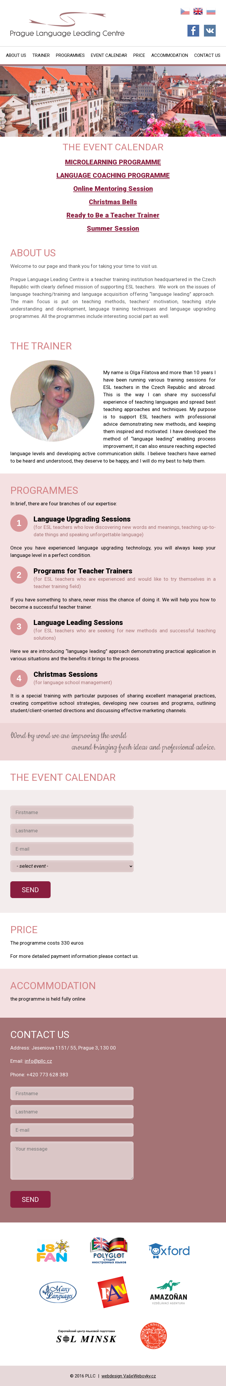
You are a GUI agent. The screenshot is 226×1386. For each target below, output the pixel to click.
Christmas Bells (113, 202)
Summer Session (113, 228)
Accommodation (169, 55)
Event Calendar (109, 55)
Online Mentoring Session (113, 189)
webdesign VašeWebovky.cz (129, 1376)
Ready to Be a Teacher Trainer (113, 215)
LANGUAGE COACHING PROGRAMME (113, 175)
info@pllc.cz (38, 1061)
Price (139, 55)
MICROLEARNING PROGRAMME (113, 162)
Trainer (41, 55)
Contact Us (207, 55)
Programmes (70, 55)
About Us (16, 55)
